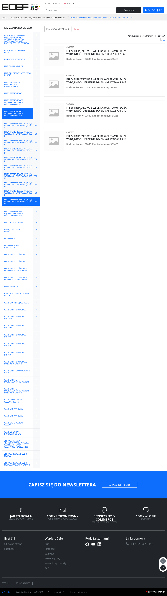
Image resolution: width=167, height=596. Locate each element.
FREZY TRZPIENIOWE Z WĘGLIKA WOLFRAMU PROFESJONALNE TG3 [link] (13, 102)
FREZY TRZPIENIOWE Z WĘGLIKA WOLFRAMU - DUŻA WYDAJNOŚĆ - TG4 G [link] (20, 176)
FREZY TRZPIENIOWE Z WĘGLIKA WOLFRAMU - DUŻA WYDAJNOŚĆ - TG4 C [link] (20, 142)
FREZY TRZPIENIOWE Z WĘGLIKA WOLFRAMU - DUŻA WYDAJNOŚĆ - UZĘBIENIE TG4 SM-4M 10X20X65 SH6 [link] (96, 81)
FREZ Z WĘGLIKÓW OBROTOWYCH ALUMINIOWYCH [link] (12, 84)
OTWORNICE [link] (9, 238)
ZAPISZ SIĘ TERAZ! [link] (119, 484)
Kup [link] (47, 544)
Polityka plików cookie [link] (79, 592)
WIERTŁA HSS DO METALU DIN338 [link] (15, 336)
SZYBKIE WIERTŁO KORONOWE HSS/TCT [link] (17, 294)
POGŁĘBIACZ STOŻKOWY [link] (14, 254)
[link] (21, 7)
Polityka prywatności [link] (56, 592)
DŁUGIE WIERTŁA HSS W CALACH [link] (14, 51)
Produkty (129, 10)
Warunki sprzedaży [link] (55, 563)
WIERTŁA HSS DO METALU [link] (15, 309)
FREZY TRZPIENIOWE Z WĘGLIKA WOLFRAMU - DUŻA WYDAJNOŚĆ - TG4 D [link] (20, 150)
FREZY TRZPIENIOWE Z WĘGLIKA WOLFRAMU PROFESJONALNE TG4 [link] (38, 17)
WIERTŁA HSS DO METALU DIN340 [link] (15, 344)
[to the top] (163, 568)
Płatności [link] (50, 548)
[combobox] (57, 29)
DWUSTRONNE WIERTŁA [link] (14, 59)
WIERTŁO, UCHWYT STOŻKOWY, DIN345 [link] (12, 433)
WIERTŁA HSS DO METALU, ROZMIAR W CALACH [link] (15, 363)
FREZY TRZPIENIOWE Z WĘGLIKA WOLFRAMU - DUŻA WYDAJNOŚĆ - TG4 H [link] (20, 184)
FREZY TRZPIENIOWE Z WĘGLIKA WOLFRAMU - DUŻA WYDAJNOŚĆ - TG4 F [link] (20, 167)
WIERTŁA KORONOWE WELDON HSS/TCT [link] (13, 400)
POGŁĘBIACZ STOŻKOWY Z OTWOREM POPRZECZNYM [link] (15, 269)
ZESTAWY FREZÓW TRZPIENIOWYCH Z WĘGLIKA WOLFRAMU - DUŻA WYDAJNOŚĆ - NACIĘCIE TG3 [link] (16, 444)
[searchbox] (70, 32)
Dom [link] (4, 17)
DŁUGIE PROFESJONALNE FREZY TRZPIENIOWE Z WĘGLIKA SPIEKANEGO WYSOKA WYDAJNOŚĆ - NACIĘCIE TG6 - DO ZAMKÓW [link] (16, 39)
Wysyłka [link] (49, 553)
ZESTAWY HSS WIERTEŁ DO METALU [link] (15, 455)
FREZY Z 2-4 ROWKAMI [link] (13, 222)
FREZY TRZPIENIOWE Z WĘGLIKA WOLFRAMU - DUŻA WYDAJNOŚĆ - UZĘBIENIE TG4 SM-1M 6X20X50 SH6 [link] (96, 52)
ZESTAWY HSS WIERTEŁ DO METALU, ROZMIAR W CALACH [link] (17, 464)
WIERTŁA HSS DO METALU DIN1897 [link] (15, 326)
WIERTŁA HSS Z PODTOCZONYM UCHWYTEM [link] (16, 381)
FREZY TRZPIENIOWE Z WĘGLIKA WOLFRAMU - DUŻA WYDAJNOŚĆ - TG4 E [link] (20, 159)
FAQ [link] (47, 568)
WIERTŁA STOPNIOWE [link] (13, 409)
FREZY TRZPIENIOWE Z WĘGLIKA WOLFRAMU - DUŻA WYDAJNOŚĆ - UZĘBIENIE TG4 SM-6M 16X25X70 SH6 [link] (96, 138)
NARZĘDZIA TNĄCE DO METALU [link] (13, 230)
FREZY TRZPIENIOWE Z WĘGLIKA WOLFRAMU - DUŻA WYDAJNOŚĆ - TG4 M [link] (101, 17)
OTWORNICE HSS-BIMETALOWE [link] (11, 246)
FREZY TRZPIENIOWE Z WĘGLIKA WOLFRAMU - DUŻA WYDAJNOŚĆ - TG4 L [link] (20, 193)
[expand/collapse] (36, 39)
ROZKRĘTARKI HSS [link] (12, 286)
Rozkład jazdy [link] (52, 558)
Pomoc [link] (48, 3)
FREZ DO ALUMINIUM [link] (13, 66)
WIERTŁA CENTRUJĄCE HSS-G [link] (16, 302)
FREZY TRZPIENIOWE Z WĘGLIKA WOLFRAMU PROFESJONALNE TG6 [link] (13, 213)
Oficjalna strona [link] (13, 544)
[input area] (79, 10)
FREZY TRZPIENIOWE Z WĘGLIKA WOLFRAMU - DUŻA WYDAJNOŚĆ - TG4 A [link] (20, 125)
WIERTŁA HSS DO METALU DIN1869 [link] (15, 317)
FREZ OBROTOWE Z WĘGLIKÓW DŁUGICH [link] (17, 74)
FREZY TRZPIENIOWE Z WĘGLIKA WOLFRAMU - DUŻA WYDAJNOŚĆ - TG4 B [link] (20, 134)
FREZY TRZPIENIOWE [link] (13, 93)
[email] (163, 561)
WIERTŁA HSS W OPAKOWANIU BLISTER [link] (17, 371)
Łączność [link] (57, 3)
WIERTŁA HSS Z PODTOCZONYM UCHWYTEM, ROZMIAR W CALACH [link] (16, 391)
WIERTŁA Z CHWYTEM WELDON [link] (13, 424)
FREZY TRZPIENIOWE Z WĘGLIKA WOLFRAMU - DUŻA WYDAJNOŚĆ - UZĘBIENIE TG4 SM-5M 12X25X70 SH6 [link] (96, 109)
